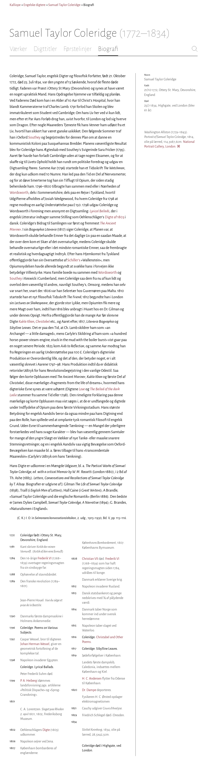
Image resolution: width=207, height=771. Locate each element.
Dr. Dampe (89, 690)
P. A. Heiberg (28, 680)
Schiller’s (73, 260)
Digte (46, 730)
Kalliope (15, 5)
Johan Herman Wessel (34, 644)
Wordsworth (19, 193)
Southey (34, 137)
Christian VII (90, 558)
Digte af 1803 (114, 217)
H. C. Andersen (91, 678)
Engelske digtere (34, 5)
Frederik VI (44, 558)
